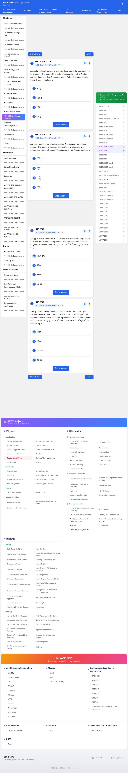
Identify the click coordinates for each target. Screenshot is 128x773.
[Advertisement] (61, 32)
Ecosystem (39, 607)
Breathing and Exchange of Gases (15, 647)
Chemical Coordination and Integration (44, 636)
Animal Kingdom (41, 642)
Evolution (38, 647)
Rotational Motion (12, 454)
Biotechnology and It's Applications (14, 597)
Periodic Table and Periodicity (79, 479)
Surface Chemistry (75, 469)
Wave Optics (39, 492)
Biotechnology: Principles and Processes (45, 569)
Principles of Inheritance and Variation (45, 584)
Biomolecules (102, 525)
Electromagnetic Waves (43, 484)
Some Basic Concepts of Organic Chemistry (81, 509)
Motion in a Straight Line (43, 441)
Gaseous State (103, 448)
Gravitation (38, 454)
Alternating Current (12, 484)
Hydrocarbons (103, 509)
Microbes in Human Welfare (16, 560)
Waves (37, 462)
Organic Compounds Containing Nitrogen (109, 520)
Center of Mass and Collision (45, 450)
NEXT (89, 54)
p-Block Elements (104, 491)
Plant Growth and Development (17, 607)
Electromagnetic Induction (44, 479)
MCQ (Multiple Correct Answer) (11, 55)
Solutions (72, 456)
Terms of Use (98, 758)
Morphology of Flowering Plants (46, 579)
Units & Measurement (14, 441)
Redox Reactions (75, 448)
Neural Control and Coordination (46, 620)
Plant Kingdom (40, 603)
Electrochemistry (75, 460)
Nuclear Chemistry (75, 465)
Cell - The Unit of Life (13, 549)
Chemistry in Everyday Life (78, 530)
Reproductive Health (42, 624)
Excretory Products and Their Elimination (16, 636)
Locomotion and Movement (16, 620)
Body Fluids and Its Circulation (45, 616)
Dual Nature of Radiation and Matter (45, 502)
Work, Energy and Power (15, 450)
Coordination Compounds (107, 495)
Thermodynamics (104, 456)
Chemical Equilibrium (76, 452)
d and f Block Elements (77, 495)
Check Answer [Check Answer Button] (61, 125)
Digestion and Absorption (44, 630)
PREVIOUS (35, 54)
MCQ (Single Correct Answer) (14, 28)
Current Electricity (41, 471)
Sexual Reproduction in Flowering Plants (47, 554)
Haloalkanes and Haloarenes (79, 515)
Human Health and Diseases (16, 616)
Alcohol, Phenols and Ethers (108, 515)
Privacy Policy (116, 758)
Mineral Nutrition (40, 564)
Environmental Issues (13, 603)
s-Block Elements (104, 485)
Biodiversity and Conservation (16, 575)
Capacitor (9, 475)
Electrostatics (11, 471)
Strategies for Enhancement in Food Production (45, 591)
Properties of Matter (14, 458)
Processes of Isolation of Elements (78, 485)
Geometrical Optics (13, 492)
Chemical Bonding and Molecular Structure (109, 479)
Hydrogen (72, 491)
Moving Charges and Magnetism (46, 475)
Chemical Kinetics (104, 460)
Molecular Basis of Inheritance (17, 591)
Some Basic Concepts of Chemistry (78, 442)
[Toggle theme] (122, 3)
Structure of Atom (104, 442)
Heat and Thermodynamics (44, 458)
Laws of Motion (40, 445)
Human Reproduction (13, 642)
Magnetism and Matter (14, 479)
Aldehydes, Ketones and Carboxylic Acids (78, 520)
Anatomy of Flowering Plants (45, 560)
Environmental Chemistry (78, 499)
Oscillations (10, 462)
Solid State (101, 465)
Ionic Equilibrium (103, 452)
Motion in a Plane (12, 445)
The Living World (41, 575)
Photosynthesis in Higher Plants (17, 584)
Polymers (72, 525)
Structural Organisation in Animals (15, 630)
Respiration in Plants (13, 569)
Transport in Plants (12, 564)
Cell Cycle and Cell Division (15, 554)
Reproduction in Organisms (16, 624)
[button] (60, 88)
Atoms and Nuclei (12, 502)
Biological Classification (14, 579)
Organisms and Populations (45, 597)
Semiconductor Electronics (16, 508)
